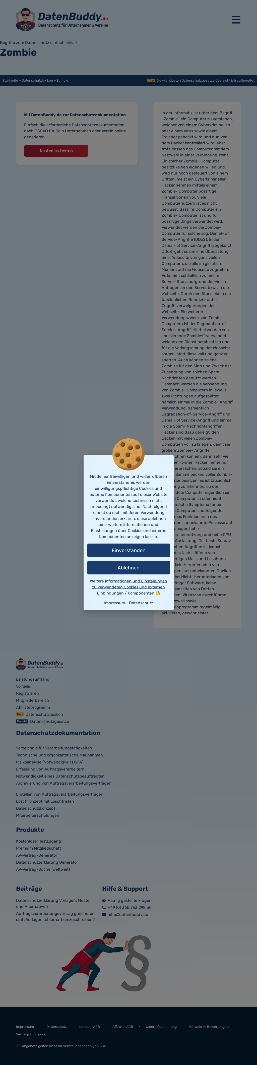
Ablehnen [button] (128, 568)
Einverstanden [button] (129, 550)
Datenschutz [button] (141, 603)
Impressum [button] (114, 603)
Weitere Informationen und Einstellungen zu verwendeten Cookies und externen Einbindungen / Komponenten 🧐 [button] (128, 587)
